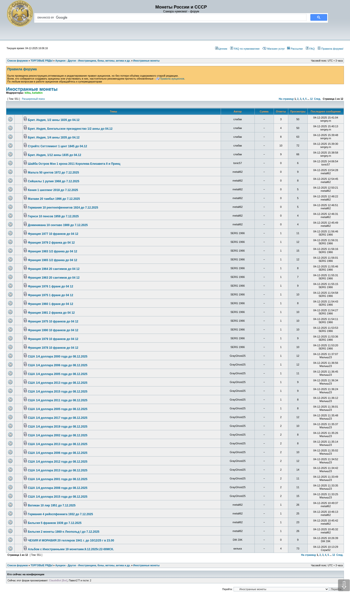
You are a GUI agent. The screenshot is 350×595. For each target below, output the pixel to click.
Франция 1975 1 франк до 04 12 (50, 295)
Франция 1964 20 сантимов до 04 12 (53, 269)
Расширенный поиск (33, 99)
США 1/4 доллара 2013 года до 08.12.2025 (58, 382)
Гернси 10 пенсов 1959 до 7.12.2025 (53, 216)
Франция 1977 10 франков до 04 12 (53, 234)
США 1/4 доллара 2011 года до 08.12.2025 (58, 400)
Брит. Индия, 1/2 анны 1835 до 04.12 (53, 120)
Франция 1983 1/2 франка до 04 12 (52, 251)
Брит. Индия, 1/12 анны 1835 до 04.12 (54, 155)
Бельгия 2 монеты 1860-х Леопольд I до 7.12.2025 (63, 531)
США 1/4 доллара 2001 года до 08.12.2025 (58, 479)
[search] (169, 17)
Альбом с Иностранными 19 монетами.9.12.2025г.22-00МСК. (71, 549)
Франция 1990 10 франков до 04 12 (53, 330)
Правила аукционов (172, 78)
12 (311, 99)
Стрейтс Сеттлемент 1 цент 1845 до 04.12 (57, 146)
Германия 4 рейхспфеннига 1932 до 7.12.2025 (60, 514)
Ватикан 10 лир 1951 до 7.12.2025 (52, 505)
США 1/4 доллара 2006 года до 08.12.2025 (58, 365)
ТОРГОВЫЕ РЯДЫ (42, 565)
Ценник (221, 48)
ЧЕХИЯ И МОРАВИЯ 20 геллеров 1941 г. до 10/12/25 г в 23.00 (71, 540)
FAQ (310, 48)
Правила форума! (330, 48)
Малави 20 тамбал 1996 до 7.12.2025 (54, 199)
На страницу (286, 99)
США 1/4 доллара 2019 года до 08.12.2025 (58, 426)
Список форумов (17, 565)
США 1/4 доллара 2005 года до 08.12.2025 (58, 374)
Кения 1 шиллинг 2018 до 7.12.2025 (53, 190)
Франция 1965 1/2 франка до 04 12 (52, 260)
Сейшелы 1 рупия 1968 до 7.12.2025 (53, 181)
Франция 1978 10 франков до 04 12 (53, 347)
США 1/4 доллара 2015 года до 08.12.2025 (58, 391)
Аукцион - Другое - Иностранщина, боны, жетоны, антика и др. (92, 565)
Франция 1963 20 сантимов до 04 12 (53, 277)
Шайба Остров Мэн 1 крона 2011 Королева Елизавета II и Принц (74, 163)
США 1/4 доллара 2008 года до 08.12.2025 (58, 488)
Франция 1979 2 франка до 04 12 (51, 242)
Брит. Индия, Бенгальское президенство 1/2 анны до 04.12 (70, 128)
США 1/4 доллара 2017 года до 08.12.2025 (58, 418)
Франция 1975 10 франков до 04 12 (53, 321)
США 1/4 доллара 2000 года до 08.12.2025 (58, 356)
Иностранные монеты (32, 89)
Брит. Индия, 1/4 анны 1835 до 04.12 (53, 137)
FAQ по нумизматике (245, 48)
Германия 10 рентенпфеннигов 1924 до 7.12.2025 (63, 207)
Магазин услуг (273, 48)
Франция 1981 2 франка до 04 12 (51, 312)
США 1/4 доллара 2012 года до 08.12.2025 (58, 461)
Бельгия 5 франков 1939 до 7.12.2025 (54, 523)
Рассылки (295, 48)
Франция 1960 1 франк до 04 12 (50, 304)
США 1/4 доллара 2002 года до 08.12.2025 (58, 435)
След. (317, 99)
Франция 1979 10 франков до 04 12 (53, 339)
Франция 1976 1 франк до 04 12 (50, 286)
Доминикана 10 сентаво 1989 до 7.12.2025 (58, 225)
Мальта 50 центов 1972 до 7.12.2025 (53, 172)
